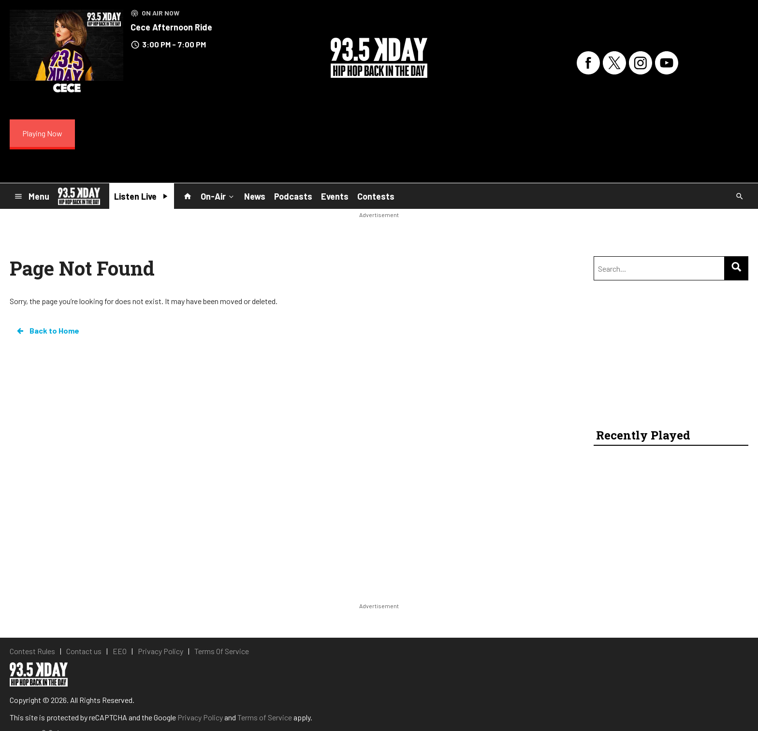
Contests (375, 196)
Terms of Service (264, 717)
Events (335, 196)
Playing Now (42, 133)
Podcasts (293, 196)
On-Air (218, 196)
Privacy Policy (200, 717)
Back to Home (47, 331)
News (254, 196)
